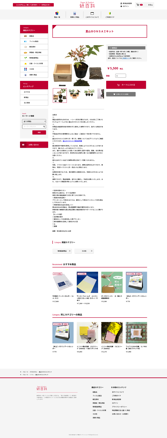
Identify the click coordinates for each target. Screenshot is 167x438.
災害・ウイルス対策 (33, 63)
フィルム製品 (31, 41)
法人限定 (27, 103)
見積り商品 (30, 75)
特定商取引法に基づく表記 (121, 410)
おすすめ (27, 92)
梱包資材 (29, 47)
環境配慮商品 (31, 58)
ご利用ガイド (110, 14)
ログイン (124, 6)
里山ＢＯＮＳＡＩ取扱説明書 (72, 141)
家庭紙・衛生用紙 (32, 52)
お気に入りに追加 (121, 94)
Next (102, 95)
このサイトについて (92, 14)
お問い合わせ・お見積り (120, 414)
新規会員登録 (126, 3)
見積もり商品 (75, 14)
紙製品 (29, 36)
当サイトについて (118, 392)
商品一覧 (57, 14)
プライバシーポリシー (119, 407)
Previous (54, 95)
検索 (39, 132)
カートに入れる (126, 84)
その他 (29, 69)
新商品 (26, 97)
